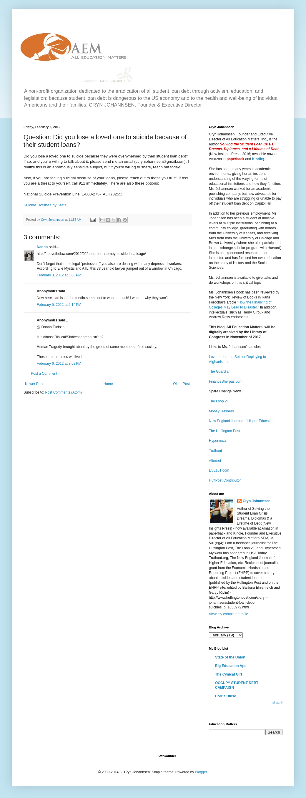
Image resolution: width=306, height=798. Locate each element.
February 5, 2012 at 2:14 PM (59, 305)
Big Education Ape (230, 666)
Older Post (181, 384)
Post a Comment (44, 373)
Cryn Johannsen (256, 501)
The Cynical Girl (228, 674)
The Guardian (219, 371)
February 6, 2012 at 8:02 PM (59, 363)
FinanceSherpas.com (225, 381)
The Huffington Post (224, 431)
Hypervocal (218, 441)
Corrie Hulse (225, 696)
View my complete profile (228, 614)
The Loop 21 (219, 401)
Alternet (215, 461)
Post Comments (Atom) (63, 392)
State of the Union (230, 657)
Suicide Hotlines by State (45, 205)
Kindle (257, 159)
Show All (277, 702)
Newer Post (34, 384)
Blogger (201, 772)
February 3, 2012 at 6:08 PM (59, 275)
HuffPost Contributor (225, 480)
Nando (42, 247)
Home (108, 384)
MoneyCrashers (221, 411)
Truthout (215, 451)
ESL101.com (219, 470)
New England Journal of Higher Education (242, 421)
